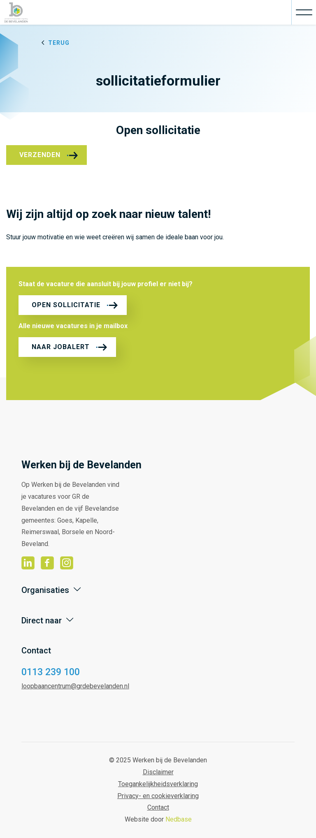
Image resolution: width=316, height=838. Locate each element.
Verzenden (39, 155)
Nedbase (178, 819)
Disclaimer (158, 772)
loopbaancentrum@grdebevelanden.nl (75, 686)
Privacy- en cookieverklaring (158, 796)
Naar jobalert (61, 347)
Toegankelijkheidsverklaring (158, 784)
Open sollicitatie (66, 305)
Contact (158, 807)
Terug (59, 42)
